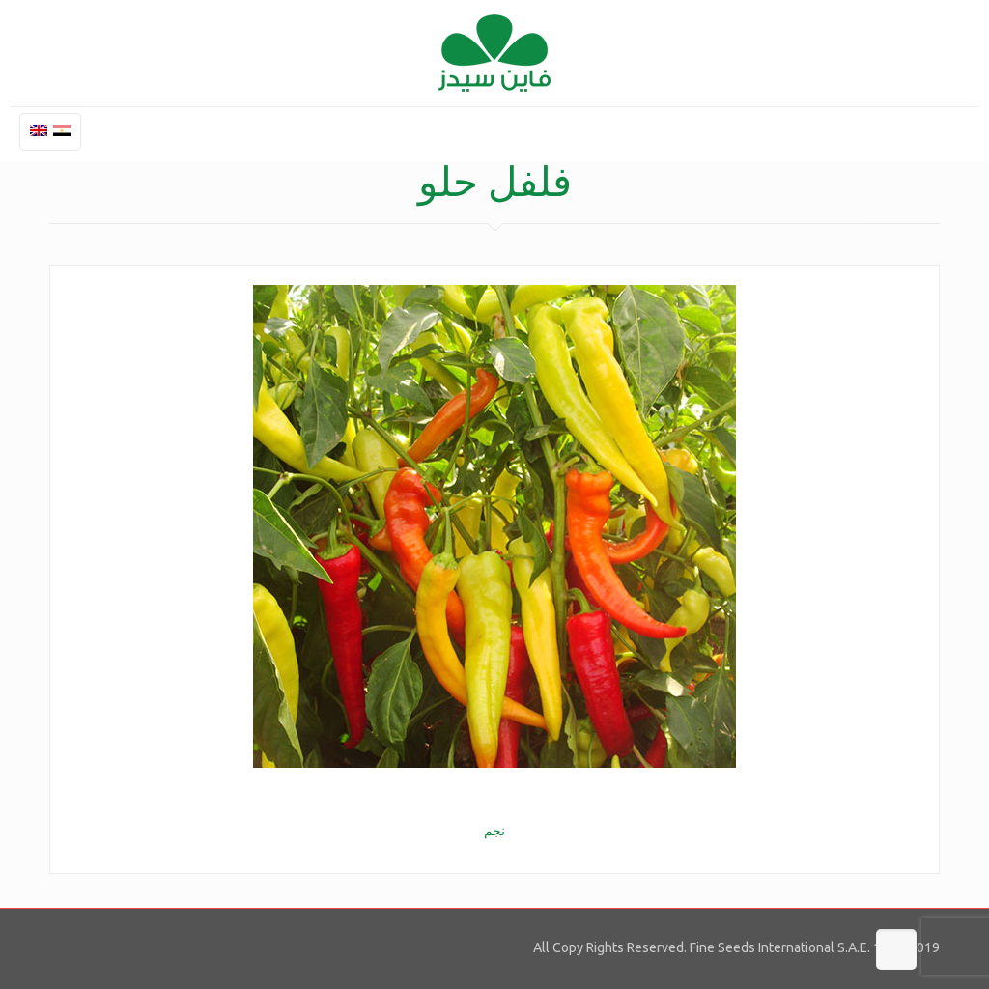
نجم (494, 830)
